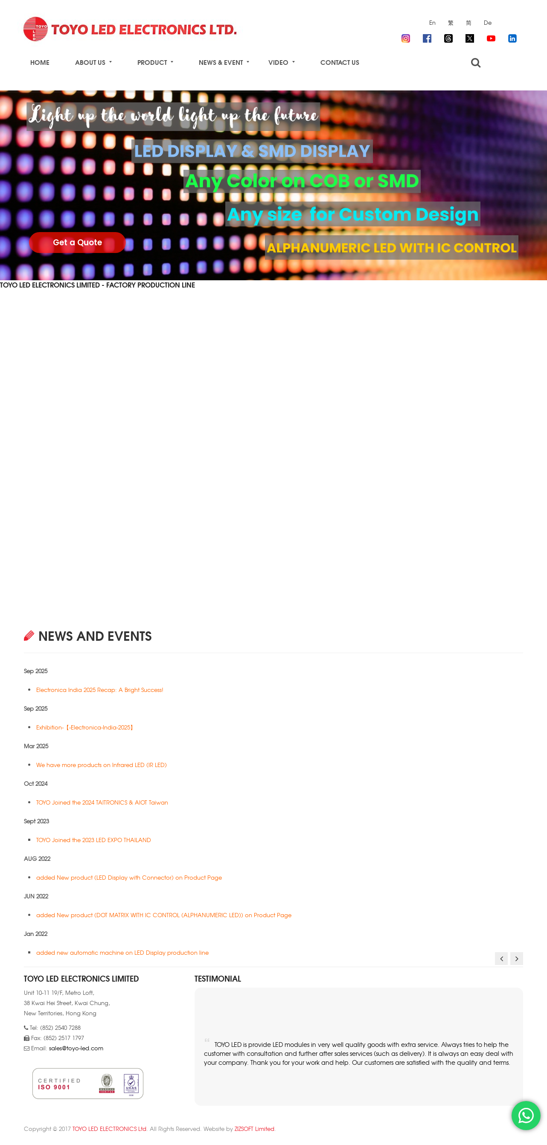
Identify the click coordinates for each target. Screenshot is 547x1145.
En (432, 22)
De (488, 22)
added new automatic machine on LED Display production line (123, 952)
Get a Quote (77, 242)
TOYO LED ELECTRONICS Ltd (109, 1129)
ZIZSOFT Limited (254, 1129)
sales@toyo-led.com (76, 1048)
